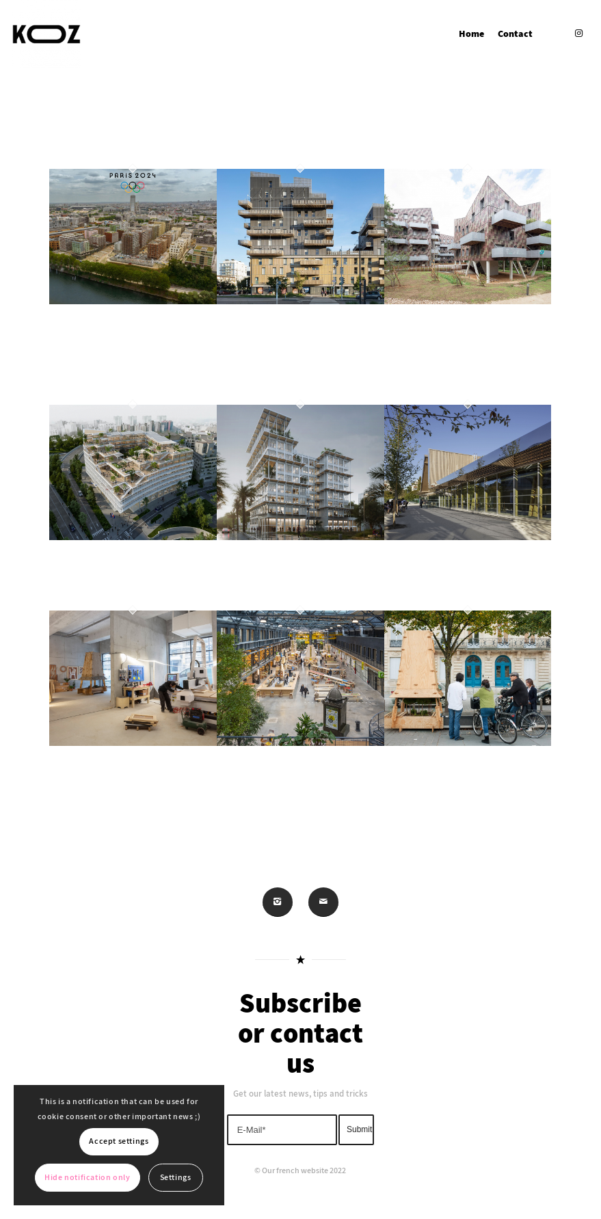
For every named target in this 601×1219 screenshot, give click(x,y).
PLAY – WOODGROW (458, 781)
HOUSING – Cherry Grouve (449, 354)
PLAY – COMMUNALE (294, 781)
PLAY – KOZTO (132, 766)
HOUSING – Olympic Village (114, 354)
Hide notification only (87, 1178)
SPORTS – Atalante (444, 575)
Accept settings (118, 1141)
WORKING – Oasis (283, 575)
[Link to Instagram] (578, 33)
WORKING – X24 (116, 575)
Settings (175, 1178)
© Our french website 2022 (300, 1171)
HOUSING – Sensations (292, 339)
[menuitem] (471, 34)
